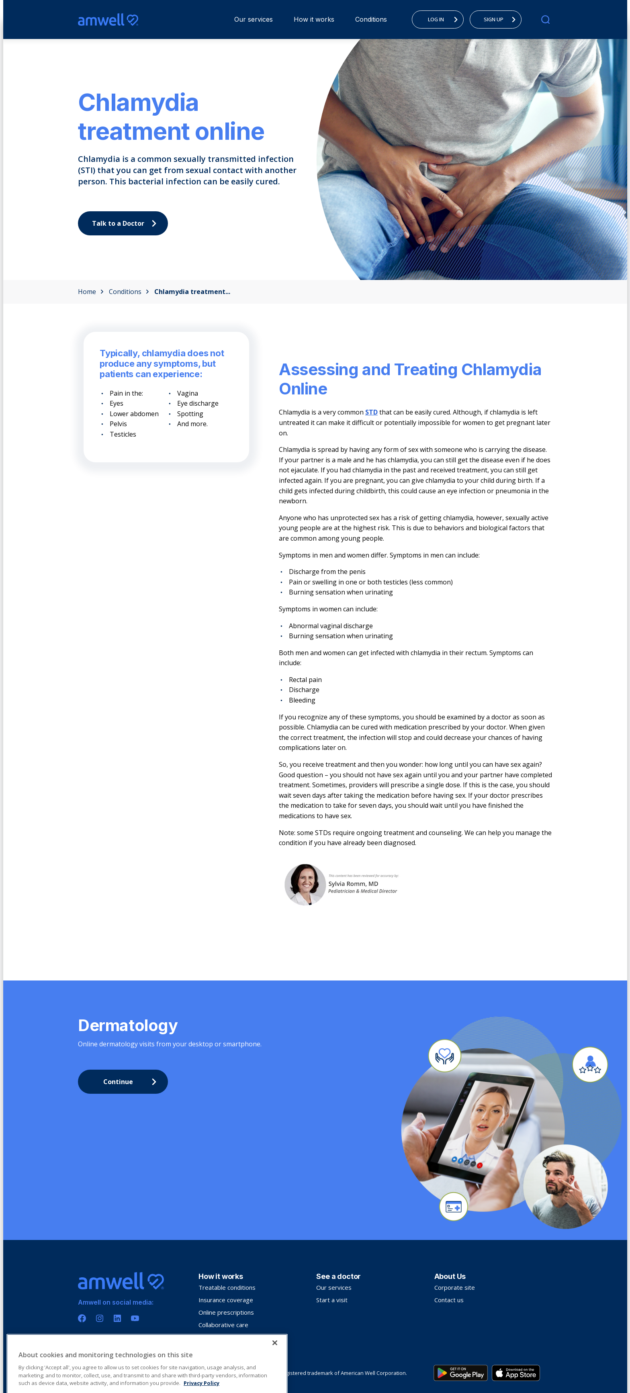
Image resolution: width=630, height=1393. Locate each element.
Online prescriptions (226, 1312)
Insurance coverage (225, 1300)
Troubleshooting (221, 1337)
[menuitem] (253, 19)
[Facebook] (82, 1318)
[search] (545, 19)
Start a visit (332, 1300)
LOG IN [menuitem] (445, 19)
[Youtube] (135, 1318)
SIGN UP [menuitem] (502, 19)
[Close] (275, 1370)
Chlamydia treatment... (192, 291)
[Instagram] (99, 1318)
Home (91, 291)
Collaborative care (223, 1325)
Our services (253, 19)
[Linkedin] (117, 1318)
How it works (314, 19)
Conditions (371, 19)
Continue (132, 1081)
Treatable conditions (227, 1287)
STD (371, 412)
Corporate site (454, 1287)
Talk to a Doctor (126, 223)
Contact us (449, 1300)
